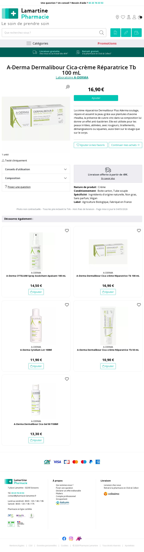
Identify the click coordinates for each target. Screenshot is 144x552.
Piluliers (59, 493)
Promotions (107, 43)
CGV (30, 545)
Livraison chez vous (112, 485)
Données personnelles (47, 545)
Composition (12, 178)
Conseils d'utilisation (17, 169)
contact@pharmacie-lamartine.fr (22, 495)
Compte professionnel (66, 496)
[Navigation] (37, 43)
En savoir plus (108, 178)
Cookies (64, 545)
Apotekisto (129, 545)
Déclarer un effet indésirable (68, 490)
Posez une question (18, 187)
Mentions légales (17, 545)
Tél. (16, 493)
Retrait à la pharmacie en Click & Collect (121, 488)
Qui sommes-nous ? (64, 485)
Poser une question (64, 488)
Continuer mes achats (125, 145)
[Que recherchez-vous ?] (50, 32)
